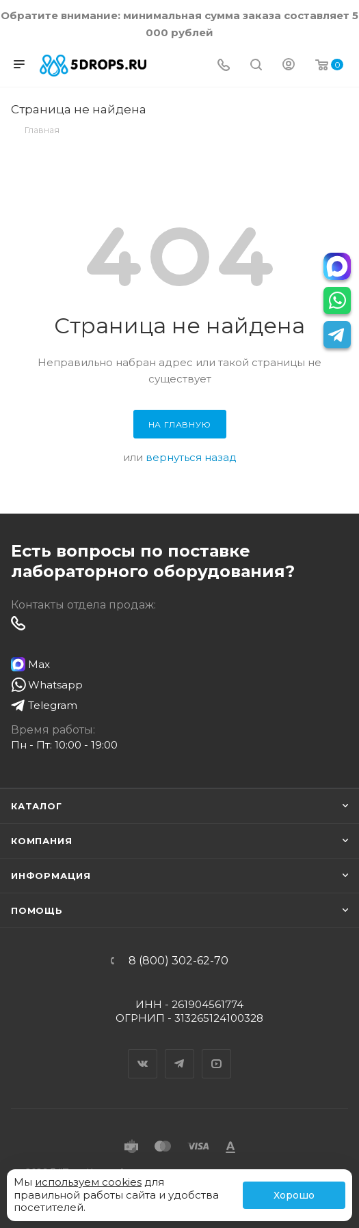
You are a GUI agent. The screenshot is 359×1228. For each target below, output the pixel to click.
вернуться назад (191, 457)
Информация (51, 875)
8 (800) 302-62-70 (178, 960)
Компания (41, 840)
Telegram (179, 1052)
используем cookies (88, 1181)
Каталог (36, 805)
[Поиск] (256, 65)
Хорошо (294, 1195)
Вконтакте (143, 1052)
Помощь (37, 910)
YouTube (216, 1052)
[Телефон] (223, 65)
